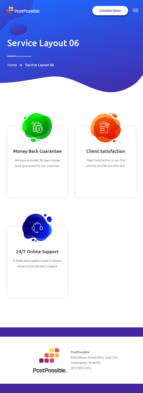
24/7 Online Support (37, 251)
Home (13, 65)
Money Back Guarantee (37, 151)
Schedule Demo (110, 10)
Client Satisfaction (105, 151)
